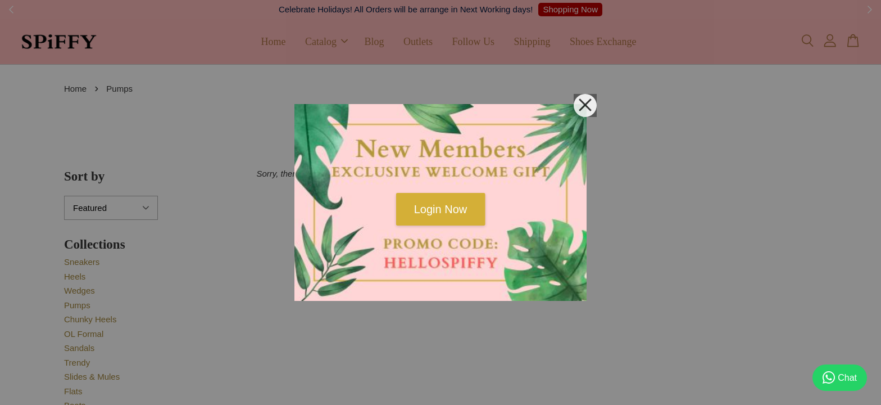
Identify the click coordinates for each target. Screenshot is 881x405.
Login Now (440, 209)
